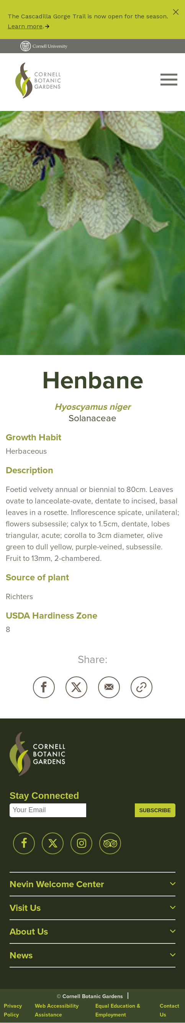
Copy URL (141, 687)
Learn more (25, 26)
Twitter (76, 687)
